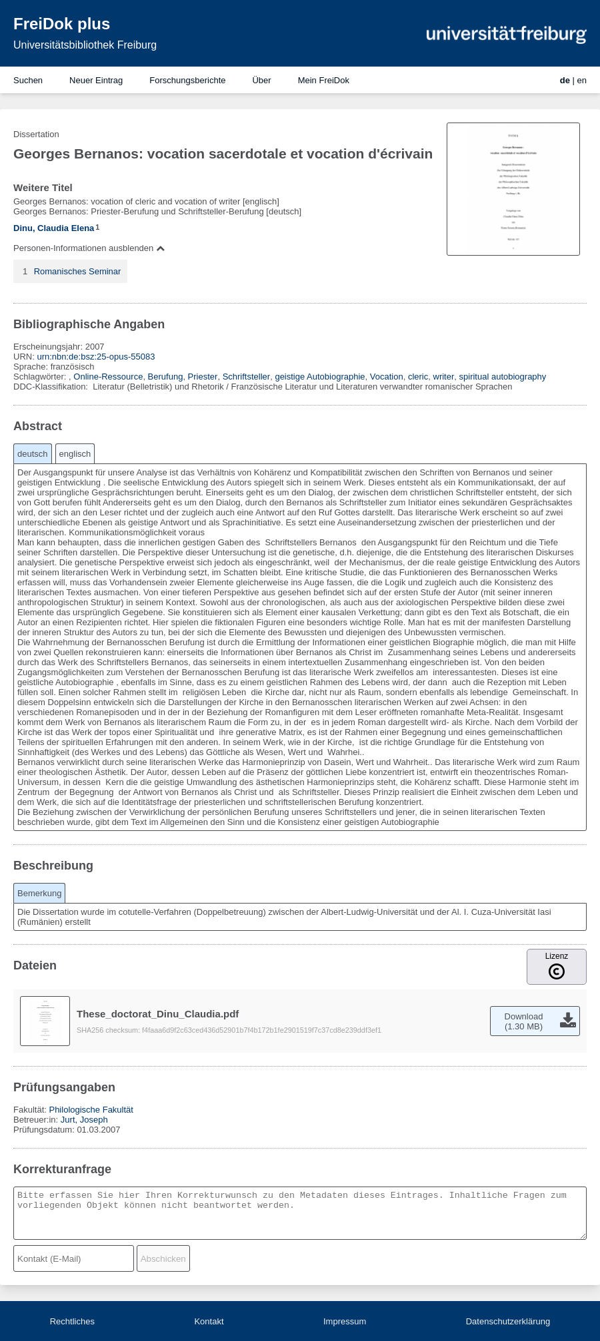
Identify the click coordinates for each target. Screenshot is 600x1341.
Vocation (386, 377)
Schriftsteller (247, 377)
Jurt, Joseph (84, 1120)
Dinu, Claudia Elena (53, 228)
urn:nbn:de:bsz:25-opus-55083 (96, 357)
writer (444, 377)
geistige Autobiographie (320, 377)
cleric (418, 377)
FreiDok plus (61, 24)
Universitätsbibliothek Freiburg (85, 45)
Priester (203, 377)
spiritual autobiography (503, 377)
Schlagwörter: (41, 377)
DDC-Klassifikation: (52, 387)
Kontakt (208, 1321)
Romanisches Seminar (77, 271)
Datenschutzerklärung (508, 1321)
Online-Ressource (108, 377)
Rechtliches (72, 1321)
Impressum (344, 1321)
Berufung (165, 377)
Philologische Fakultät (91, 1110)
